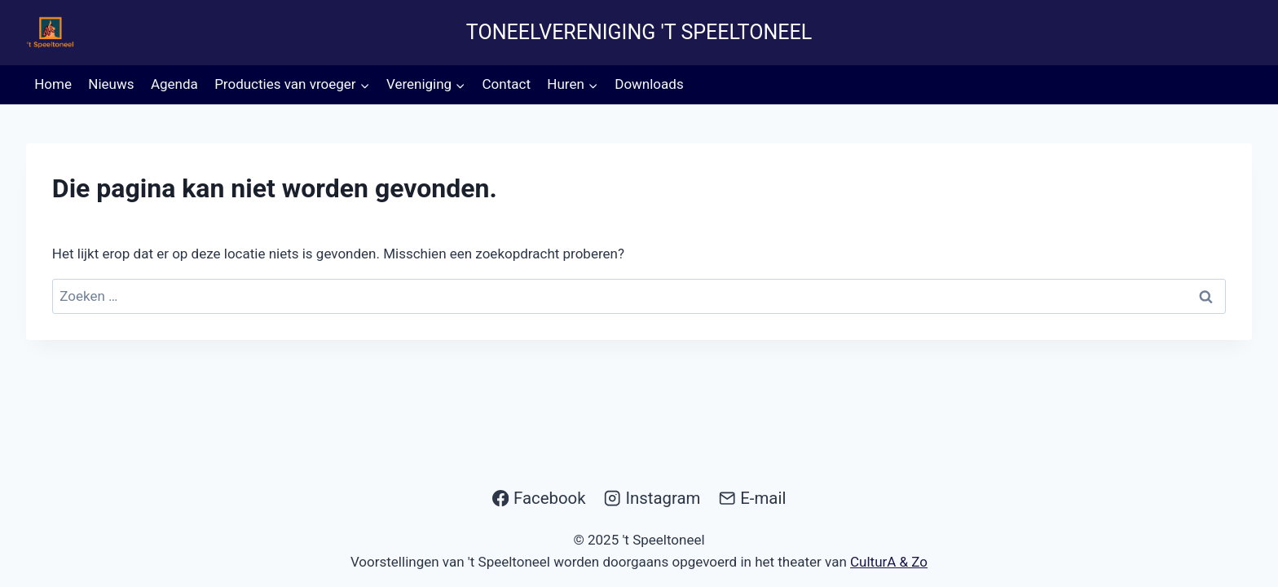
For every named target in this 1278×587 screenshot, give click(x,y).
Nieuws (111, 84)
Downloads (649, 84)
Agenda (174, 84)
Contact (507, 84)
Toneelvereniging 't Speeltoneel (639, 32)
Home (53, 84)
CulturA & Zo (889, 562)
